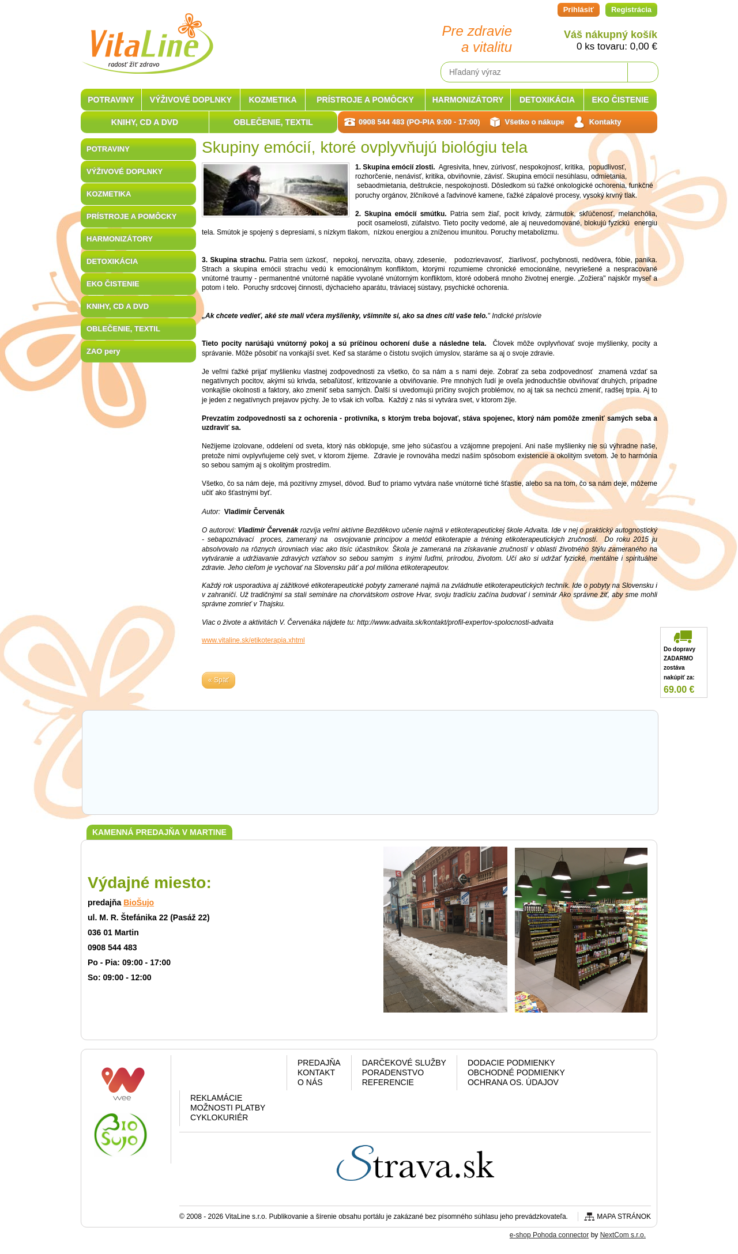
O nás (310, 1082)
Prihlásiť (578, 9)
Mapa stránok (624, 1217)
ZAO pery (103, 351)
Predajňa (319, 1062)
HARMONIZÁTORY (119, 239)
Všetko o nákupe (534, 122)
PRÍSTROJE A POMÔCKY (131, 216)
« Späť (218, 680)
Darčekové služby (404, 1062)
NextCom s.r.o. (623, 1235)
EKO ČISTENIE (113, 283)
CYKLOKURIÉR (219, 1117)
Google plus (231, 1075)
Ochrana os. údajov (513, 1082)
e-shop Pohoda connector (549, 1235)
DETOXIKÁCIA (112, 261)
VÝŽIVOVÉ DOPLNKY (124, 171)
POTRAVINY (108, 149)
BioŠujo (138, 902)
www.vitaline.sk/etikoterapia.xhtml (253, 640)
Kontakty (605, 122)
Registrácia (631, 9)
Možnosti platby (227, 1107)
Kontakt (316, 1072)
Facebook (201, 1075)
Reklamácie (216, 1097)
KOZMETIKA (108, 194)
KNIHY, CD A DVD (117, 306)
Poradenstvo (393, 1072)
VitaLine (147, 37)
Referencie (388, 1082)
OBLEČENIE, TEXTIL (123, 328)
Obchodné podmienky (516, 1072)
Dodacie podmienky (511, 1062)
